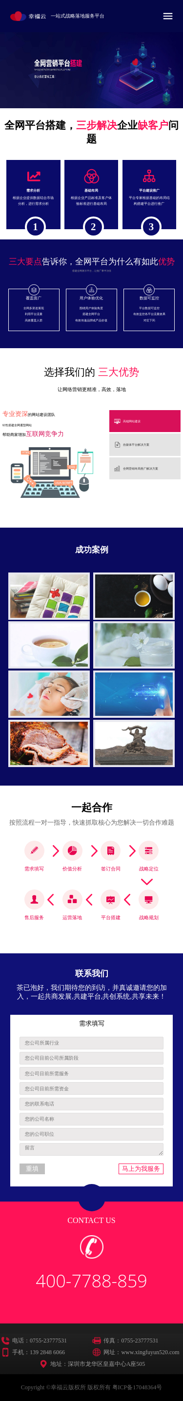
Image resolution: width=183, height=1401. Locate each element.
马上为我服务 (141, 1168)
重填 (32, 1168)
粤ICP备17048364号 (137, 1387)
